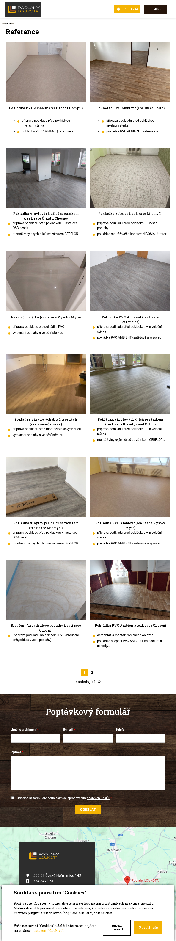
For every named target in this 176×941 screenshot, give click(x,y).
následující (88, 681)
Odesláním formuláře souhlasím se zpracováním (63, 797)
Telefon (121, 729)
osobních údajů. (98, 798)
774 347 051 (40, 881)
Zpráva (16, 751)
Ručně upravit (116, 927)
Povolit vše (148, 927)
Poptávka (127, 9)
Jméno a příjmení (23, 729)
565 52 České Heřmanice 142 (53, 875)
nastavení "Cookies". (47, 930)
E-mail (68, 729)
